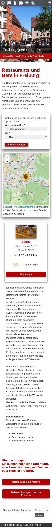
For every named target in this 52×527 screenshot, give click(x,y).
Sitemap (7, 510)
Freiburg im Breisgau (11, 525)
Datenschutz (41, 510)
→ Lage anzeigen (26, 264)
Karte (16, 510)
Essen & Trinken (33, 525)
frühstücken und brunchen (16, 100)
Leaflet (8, 206)
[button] (26, 177)
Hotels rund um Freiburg (26, 481)
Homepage (26, 274)
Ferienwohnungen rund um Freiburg (26, 494)
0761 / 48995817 (28, 255)
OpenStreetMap (26, 206)
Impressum (27, 510)
